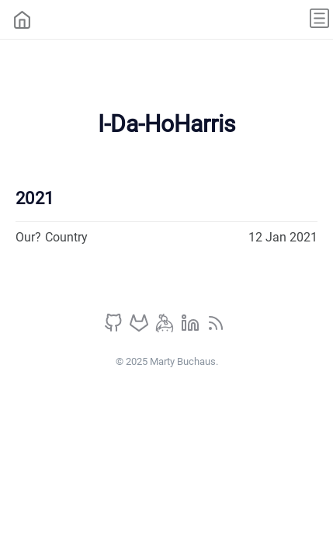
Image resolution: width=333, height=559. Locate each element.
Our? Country (52, 237)
